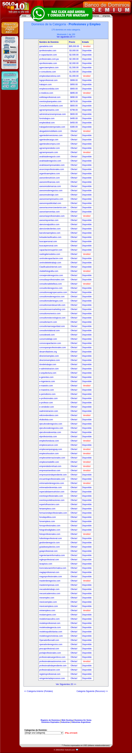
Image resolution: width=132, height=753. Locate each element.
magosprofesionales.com (50, 576)
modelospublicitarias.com (50, 631)
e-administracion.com (49, 369)
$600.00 (74, 114)
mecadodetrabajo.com (49, 589)
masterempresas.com (49, 585)
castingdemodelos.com (49, 254)
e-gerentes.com (46, 377)
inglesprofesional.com (49, 559)
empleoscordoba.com (49, 89)
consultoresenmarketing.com (52, 309)
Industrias (65, 722)
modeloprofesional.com (49, 623)
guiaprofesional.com (48, 551)
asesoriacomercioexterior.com (52, 207)
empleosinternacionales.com (52, 458)
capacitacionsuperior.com (50, 250)
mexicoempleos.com (48, 606)
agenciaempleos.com (49, 67)
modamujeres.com (47, 615)
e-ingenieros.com (47, 381)
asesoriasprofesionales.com (52, 216)
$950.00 (74, 84)
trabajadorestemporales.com (52, 127)
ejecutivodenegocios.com (50, 424)
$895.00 (74, 93)
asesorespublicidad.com (50, 203)
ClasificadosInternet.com (50, 267)
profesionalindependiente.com (53, 665)
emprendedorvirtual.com (50, 466)
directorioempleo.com (49, 356)
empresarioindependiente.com (53, 475)
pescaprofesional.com (49, 648)
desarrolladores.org (48, 352)
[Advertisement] (66, 704)
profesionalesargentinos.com (52, 657)
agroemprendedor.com (49, 148)
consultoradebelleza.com (50, 284)
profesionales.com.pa (49, 59)
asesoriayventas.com (49, 220)
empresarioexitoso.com (49, 470)
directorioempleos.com (49, 360)
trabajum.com (45, 84)
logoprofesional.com (48, 80)
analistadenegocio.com (49, 156)
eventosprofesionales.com (51, 496)
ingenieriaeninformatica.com (52, 555)
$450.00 (74, 122)
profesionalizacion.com (49, 670)
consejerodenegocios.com (51, 275)
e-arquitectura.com (47, 373)
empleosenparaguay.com (50, 449)
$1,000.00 (74, 76)
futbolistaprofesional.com (50, 538)
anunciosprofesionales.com (51, 169)
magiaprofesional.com (49, 572)
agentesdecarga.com (48, 139)
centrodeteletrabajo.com (50, 262)
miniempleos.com (47, 610)
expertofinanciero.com (49, 504)
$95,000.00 (74, 46)
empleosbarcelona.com (49, 76)
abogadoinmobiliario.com (50, 131)
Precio (72, 42)
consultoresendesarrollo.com (52, 305)
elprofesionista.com (48, 436)
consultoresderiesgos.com (51, 301)
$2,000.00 (74, 63)
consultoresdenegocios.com (52, 296)
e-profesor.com (46, 402)
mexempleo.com (46, 598)
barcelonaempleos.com (49, 233)
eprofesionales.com (48, 63)
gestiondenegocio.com (49, 542)
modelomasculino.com (49, 619)
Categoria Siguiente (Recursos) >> (92, 691)
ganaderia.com (46, 46)
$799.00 (74, 110)
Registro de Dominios (50, 720)
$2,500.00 (74, 55)
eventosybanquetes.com (50, 101)
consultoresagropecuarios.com (53, 292)
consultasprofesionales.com (51, 279)
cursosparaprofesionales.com (52, 347)
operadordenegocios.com (50, 644)
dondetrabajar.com (47, 364)
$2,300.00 (74, 59)
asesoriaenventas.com (49, 212)
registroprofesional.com (50, 674)
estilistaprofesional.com (50, 97)
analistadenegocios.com (50, 161)
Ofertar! (74, 131)
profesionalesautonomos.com (52, 661)
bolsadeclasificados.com (50, 237)
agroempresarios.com (49, 110)
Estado (85, 42)
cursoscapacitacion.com (50, 343)
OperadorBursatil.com (49, 640)
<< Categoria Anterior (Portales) (38, 691)
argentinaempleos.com (49, 173)
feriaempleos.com (47, 508)
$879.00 (74, 101)
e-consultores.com (47, 72)
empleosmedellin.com (49, 462)
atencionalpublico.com (49, 224)
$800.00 (74, 106)
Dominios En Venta (82, 720)
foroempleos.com (47, 521)
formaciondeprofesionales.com (53, 513)
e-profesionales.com (48, 398)
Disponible (87, 50)
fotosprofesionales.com (49, 534)
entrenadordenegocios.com (51, 483)
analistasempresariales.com (52, 165)
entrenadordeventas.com (50, 487)
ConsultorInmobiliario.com (51, 106)
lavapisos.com (45, 564)
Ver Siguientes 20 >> (66, 684)
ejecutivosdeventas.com (50, 432)
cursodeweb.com (47, 335)
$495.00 (74, 118)
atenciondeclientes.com (50, 229)
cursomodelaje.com (48, 339)
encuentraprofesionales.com (52, 479)
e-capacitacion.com (48, 55)
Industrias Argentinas (81, 722)
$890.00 (74, 97)
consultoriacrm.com (48, 322)
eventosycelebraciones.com (51, 500)
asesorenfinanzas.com (49, 182)
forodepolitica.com (47, 517)
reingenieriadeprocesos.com (52, 678)
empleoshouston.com (49, 453)
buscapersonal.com (48, 241)
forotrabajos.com (46, 118)
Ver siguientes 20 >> (66, 37)
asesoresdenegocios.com (50, 190)
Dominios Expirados (50, 722)
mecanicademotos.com (49, 593)
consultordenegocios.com (50, 288)
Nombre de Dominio (49, 42)
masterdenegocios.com (49, 581)
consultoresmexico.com (50, 313)
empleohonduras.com (49, 441)
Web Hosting (67, 720)
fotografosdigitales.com (49, 530)
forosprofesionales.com (49, 525)
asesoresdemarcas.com (50, 186)
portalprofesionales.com (50, 653)
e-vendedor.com (46, 407)
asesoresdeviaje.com (49, 195)
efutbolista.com (46, 419)
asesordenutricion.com (49, 178)
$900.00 (74, 89)
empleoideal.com (47, 122)
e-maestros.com (46, 390)
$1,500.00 (74, 67)
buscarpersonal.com (48, 245)
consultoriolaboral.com (49, 330)
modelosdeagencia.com (50, 627)
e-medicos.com (46, 93)
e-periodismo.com (47, 394)
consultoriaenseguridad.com (52, 326)
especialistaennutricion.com (51, 492)
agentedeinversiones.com (51, 135)
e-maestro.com (46, 385)
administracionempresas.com (52, 114)
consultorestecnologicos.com (52, 318)
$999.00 (74, 80)
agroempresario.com (48, 152)
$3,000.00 (74, 50)
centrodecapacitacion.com (51, 258)
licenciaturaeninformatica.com (52, 568)
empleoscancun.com (48, 445)
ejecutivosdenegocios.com (51, 428)
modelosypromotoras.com (51, 636)
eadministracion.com (48, 411)
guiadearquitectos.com (49, 547)
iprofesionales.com (47, 50)
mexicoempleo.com (48, 602)
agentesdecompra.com (49, 144)
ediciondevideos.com (48, 415)
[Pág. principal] (71, 733)
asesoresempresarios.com (51, 199)
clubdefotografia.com (48, 271)
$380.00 (74, 127)
